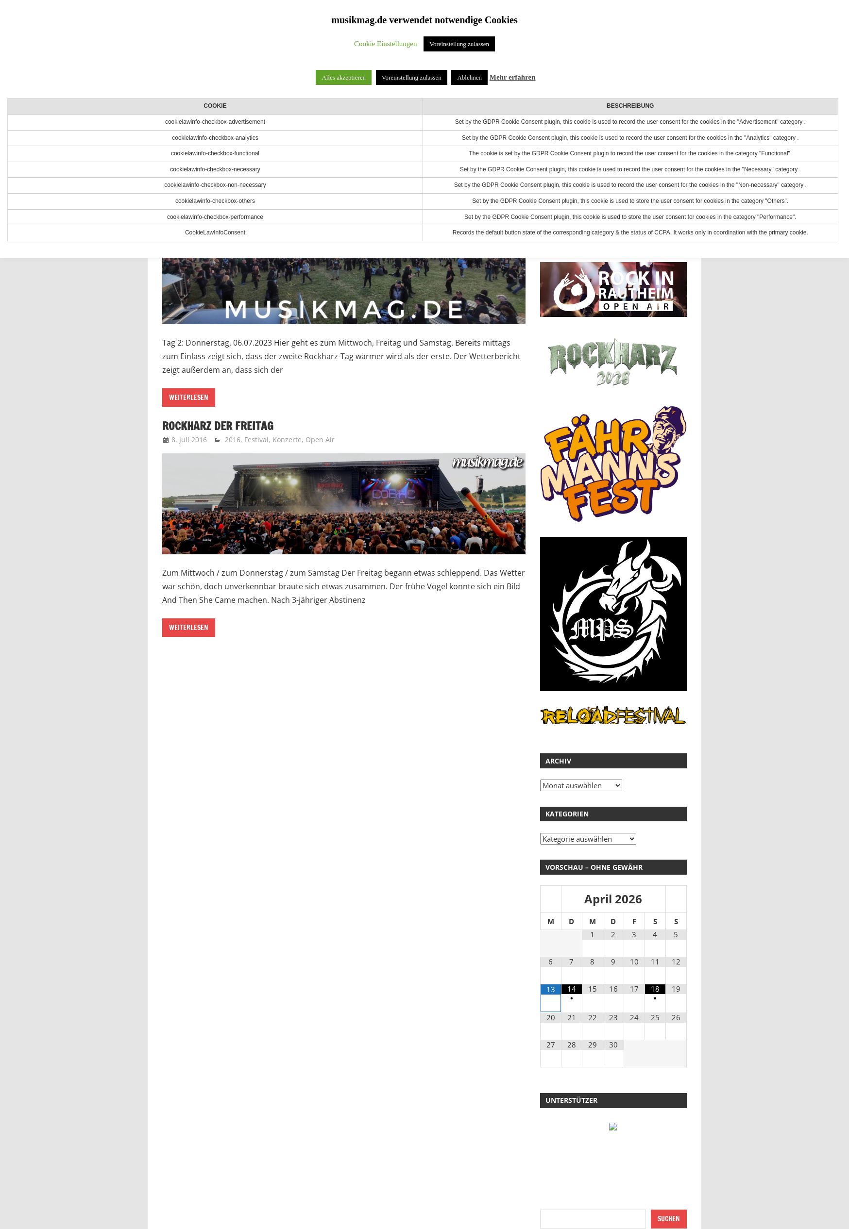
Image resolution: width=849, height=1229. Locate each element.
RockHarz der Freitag (220, 425)
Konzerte (287, 439)
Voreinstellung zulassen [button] (459, 44)
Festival (256, 439)
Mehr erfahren (513, 77)
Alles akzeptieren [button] (344, 77)
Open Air (320, 439)
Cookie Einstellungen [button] (385, 44)
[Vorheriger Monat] (551, 900)
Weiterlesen (188, 397)
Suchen (669, 1219)
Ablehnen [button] (469, 77)
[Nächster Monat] (676, 900)
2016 (232, 439)
